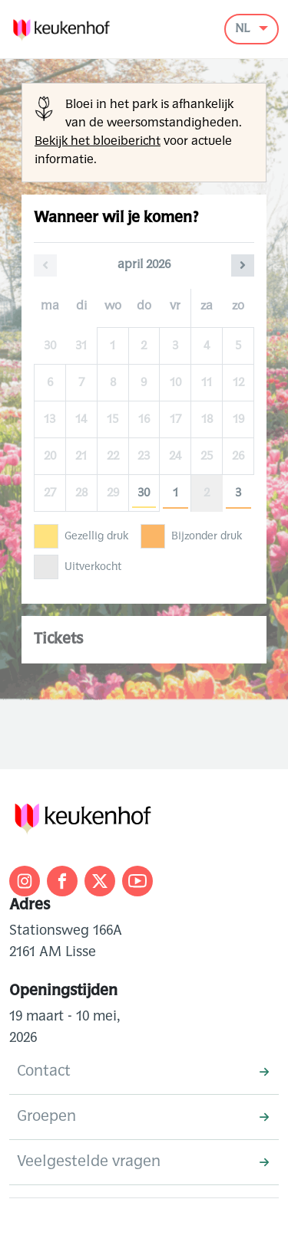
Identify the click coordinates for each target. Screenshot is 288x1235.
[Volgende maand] (242, 265)
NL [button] (244, 29)
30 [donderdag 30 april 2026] (143, 493)
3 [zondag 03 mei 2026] (238, 493)
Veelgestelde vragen (143, 1162)
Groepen (143, 1117)
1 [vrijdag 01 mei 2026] (175, 493)
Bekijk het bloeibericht (98, 142)
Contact (143, 1071)
